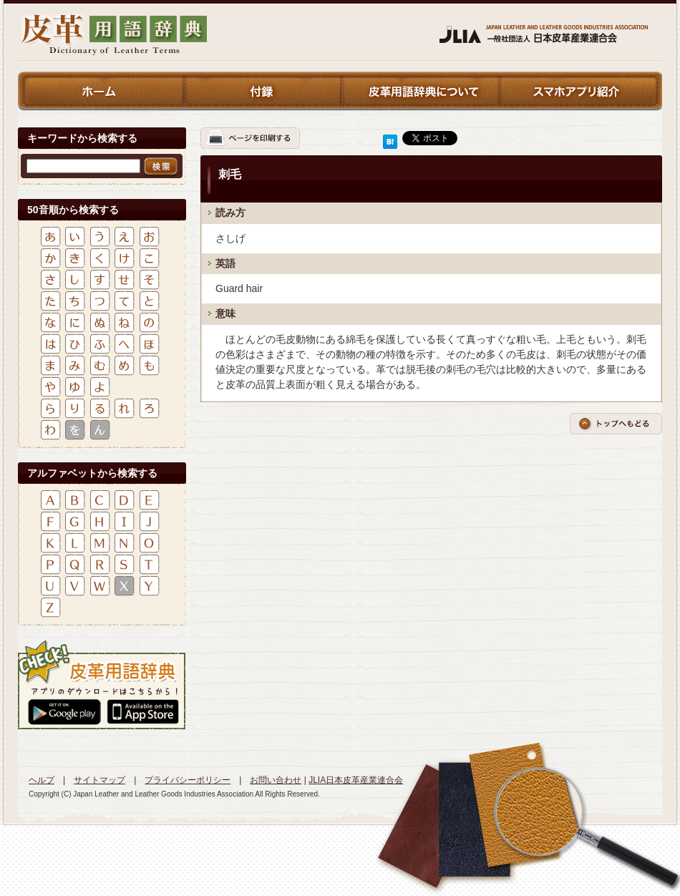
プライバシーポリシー (187, 780)
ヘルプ (41, 780)
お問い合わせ (275, 780)
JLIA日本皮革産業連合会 (356, 780)
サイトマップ (99, 780)
